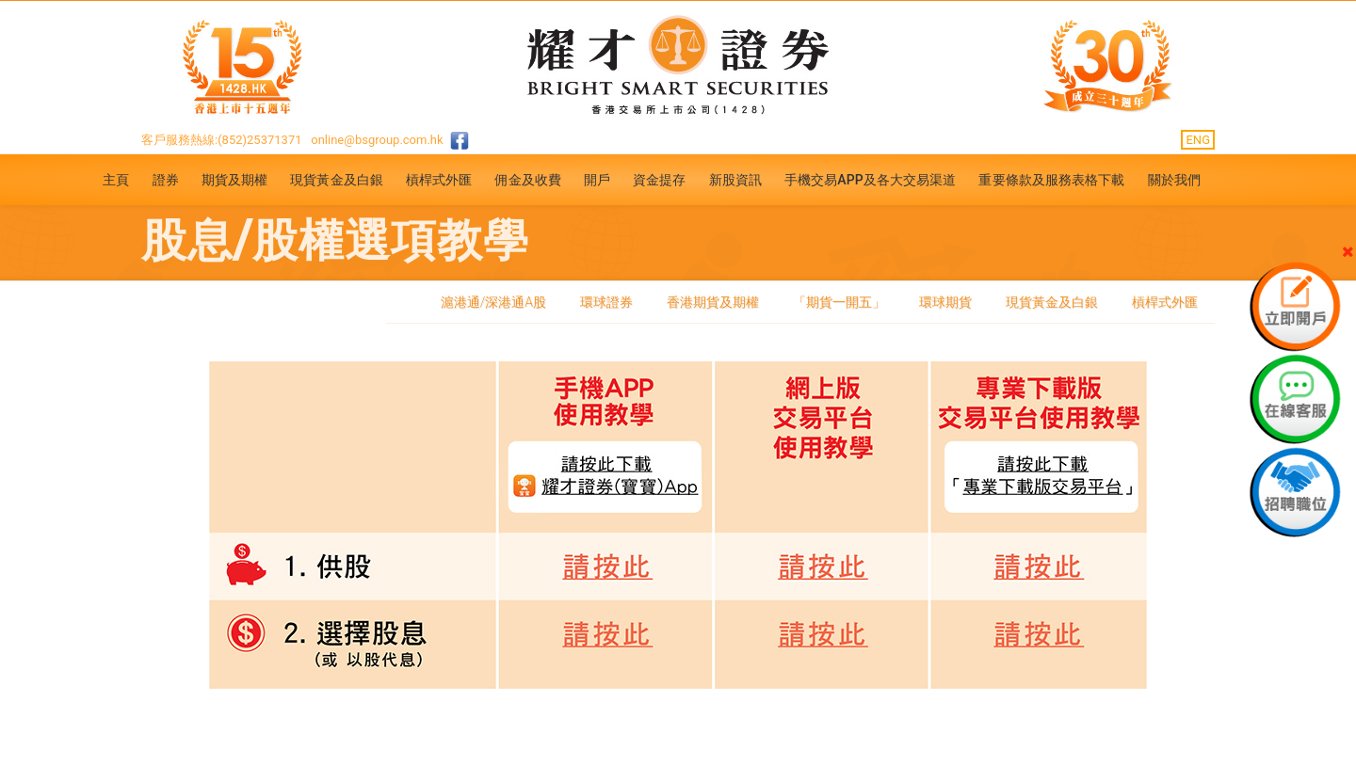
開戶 (597, 179)
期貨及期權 (235, 179)
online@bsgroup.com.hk (377, 140)
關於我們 (1174, 179)
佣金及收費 (527, 179)
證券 (166, 179)
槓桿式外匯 (439, 179)
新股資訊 (735, 179)
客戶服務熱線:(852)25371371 (221, 140)
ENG (1198, 140)
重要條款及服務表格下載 (1051, 179)
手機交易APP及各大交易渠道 (870, 179)
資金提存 (659, 179)
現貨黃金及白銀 (336, 179)
